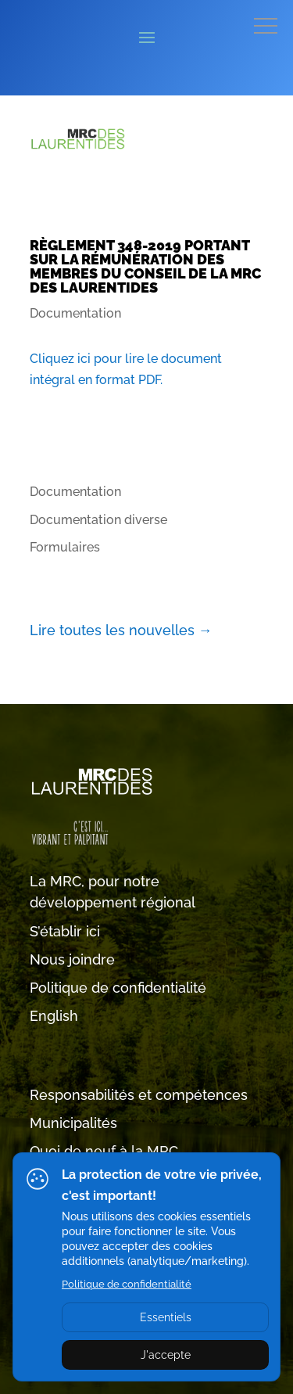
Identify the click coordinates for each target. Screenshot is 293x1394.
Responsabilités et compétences (139, 1095)
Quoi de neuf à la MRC (104, 1151)
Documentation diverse (98, 519)
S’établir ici (65, 931)
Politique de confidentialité (118, 987)
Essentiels (165, 1317)
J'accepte (166, 1355)
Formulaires (65, 547)
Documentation (75, 313)
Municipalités (73, 1123)
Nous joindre (72, 959)
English (54, 1016)
